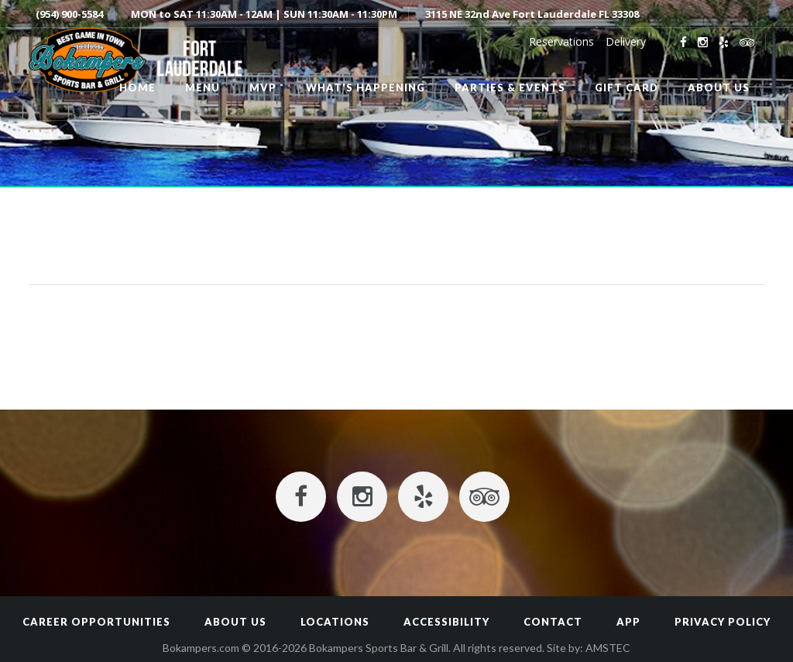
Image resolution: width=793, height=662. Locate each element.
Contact (553, 622)
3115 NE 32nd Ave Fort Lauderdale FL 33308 (532, 14)
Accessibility (446, 622)
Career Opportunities (96, 622)
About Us (235, 622)
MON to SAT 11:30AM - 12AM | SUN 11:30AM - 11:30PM (264, 14)
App (628, 622)
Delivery (626, 41)
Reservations (561, 41)
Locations (334, 622)
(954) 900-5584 (69, 14)
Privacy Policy (723, 622)
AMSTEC (607, 647)
